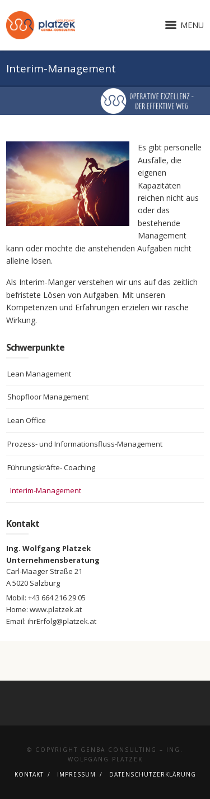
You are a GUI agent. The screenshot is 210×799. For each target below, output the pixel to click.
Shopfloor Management (47, 397)
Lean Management (39, 374)
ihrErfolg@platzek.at (61, 621)
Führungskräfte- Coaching (51, 467)
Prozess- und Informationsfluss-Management (84, 444)
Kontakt (29, 774)
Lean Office (26, 420)
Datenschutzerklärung (152, 774)
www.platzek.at (56, 609)
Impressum (76, 774)
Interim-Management (45, 490)
